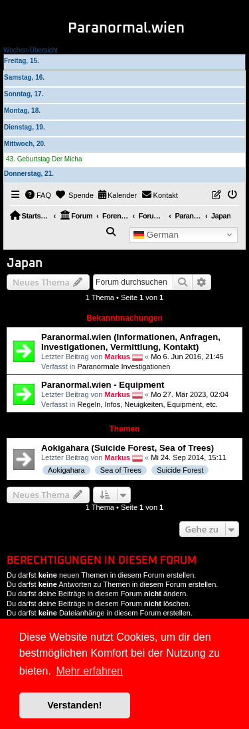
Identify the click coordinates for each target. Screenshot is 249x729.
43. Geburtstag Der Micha (44, 159)
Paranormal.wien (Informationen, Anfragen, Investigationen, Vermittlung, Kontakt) (130, 342)
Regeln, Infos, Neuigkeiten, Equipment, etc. (147, 404)
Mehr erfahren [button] (89, 671)
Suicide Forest (180, 470)
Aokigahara (66, 470)
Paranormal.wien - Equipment (102, 385)
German (156, 234)
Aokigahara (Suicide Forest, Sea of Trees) (127, 448)
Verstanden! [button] (74, 705)
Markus (117, 357)
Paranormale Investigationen (123, 366)
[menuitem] (38, 195)
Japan (24, 263)
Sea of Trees (120, 470)
